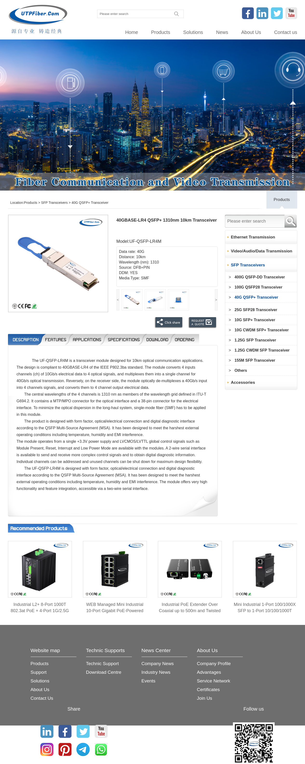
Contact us (285, 32)
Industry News (156, 672)
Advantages (209, 672)
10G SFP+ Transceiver (255, 320)
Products (160, 32)
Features (55, 339)
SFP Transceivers (54, 203)
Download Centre (104, 672)
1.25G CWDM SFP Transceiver (262, 350)
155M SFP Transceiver (255, 360)
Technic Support (102, 663)
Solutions (193, 32)
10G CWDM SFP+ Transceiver (262, 330)
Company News (158, 663)
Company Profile (214, 663)
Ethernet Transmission (253, 237)
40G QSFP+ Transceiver (90, 203)
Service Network (213, 680)
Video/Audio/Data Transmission (261, 251)
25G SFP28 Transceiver (256, 310)
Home (131, 32)
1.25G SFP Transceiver (255, 340)
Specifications (124, 339)
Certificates (208, 689)
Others (241, 370)
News (222, 32)
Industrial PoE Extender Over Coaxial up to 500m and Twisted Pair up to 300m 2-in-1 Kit (190, 610)
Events (149, 680)
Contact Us (42, 698)
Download (157, 339)
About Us (251, 32)
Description (26, 339)
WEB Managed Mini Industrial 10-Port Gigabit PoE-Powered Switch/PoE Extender (114, 610)
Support (39, 672)
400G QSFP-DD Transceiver (260, 277)
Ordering (184, 339)
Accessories (243, 382)
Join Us (204, 698)
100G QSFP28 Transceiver (258, 287)
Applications (87, 339)
